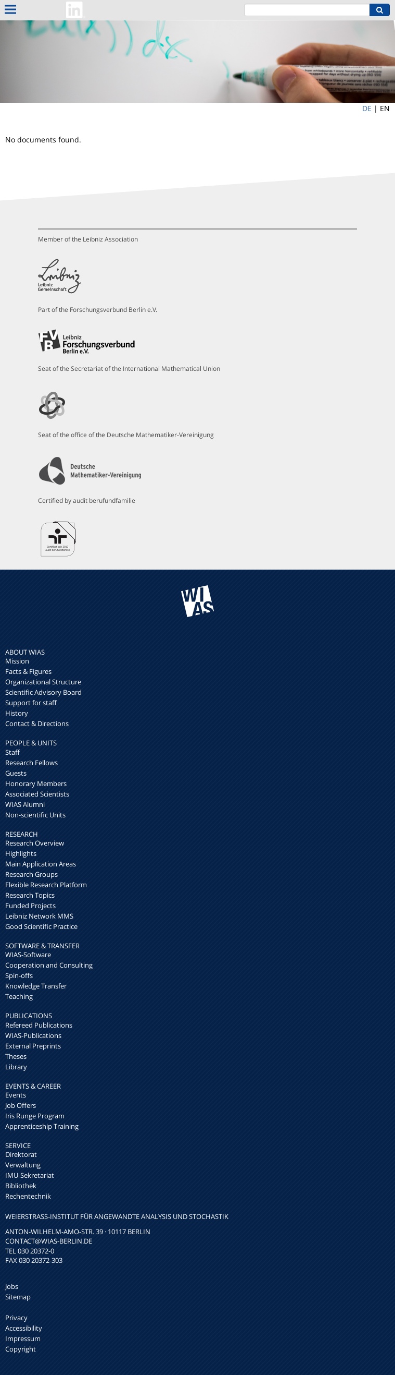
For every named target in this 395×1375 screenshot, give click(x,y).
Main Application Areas (40, 864)
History (16, 713)
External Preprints (33, 1046)
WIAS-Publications (33, 1035)
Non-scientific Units (35, 814)
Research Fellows (31, 762)
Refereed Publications (38, 1025)
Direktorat (21, 1154)
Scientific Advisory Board (43, 692)
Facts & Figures (28, 671)
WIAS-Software (28, 954)
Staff (12, 752)
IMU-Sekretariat (29, 1175)
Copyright (20, 1349)
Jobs (11, 1286)
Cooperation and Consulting (49, 965)
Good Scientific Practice (41, 926)
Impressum (23, 1338)
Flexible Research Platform (46, 884)
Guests (16, 773)
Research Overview (34, 843)
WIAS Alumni (25, 804)
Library (16, 1066)
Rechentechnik (28, 1196)
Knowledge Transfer (36, 986)
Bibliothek (20, 1185)
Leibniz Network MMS (39, 916)
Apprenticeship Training (42, 1126)
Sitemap (18, 1296)
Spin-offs (19, 975)
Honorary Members (36, 783)
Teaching (19, 996)
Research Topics (30, 895)
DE (367, 108)
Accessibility (23, 1328)
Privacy (16, 1317)
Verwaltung (23, 1164)
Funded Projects (30, 905)
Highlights (20, 853)
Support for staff (31, 702)
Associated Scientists (37, 794)
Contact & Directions (37, 723)
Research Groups (31, 874)
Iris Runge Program (35, 1115)
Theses (16, 1056)
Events (15, 1095)
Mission (17, 661)
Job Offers (20, 1105)
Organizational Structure (43, 681)
